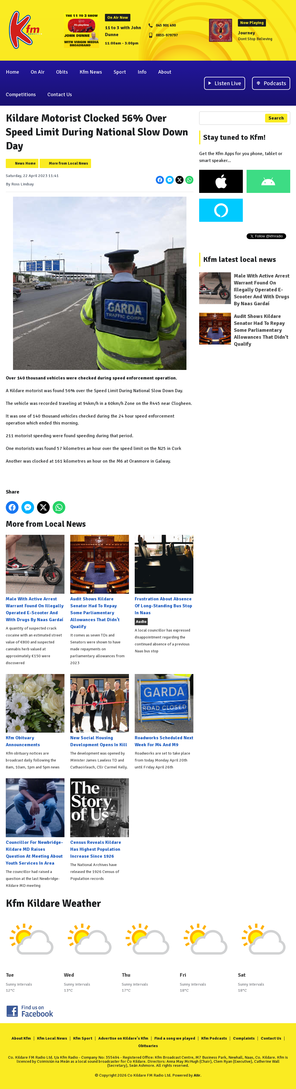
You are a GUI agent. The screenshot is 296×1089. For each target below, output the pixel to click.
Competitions (21, 94)
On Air (38, 72)
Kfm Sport (82, 1038)
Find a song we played (174, 1038)
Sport (120, 72)
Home (12, 72)
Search (276, 118)
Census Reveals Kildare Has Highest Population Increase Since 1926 (99, 818)
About (164, 72)
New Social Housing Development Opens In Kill (99, 711)
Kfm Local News (52, 1038)
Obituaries (148, 1045)
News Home (25, 163)
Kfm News (90, 72)
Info (142, 72)
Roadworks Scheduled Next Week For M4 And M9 (164, 711)
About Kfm (21, 1038)
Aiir (197, 1075)
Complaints (244, 1038)
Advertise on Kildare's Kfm (123, 1038)
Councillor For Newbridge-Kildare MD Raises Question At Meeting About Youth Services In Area (35, 822)
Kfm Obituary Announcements (35, 711)
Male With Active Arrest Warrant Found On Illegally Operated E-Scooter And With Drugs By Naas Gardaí (35, 578)
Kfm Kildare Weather (53, 903)
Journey (246, 33)
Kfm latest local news (239, 259)
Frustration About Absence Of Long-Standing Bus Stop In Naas (164, 575)
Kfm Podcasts (214, 1038)
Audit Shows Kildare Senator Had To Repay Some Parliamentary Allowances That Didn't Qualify (99, 582)
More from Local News (68, 163)
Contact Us (59, 94)
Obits (62, 72)
